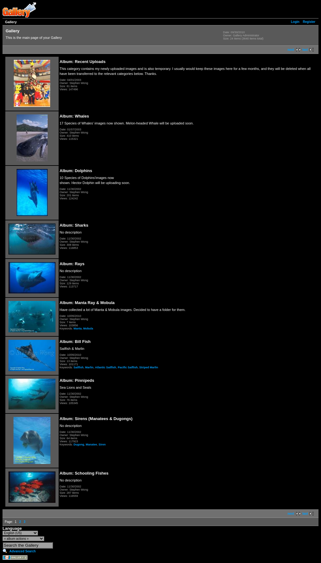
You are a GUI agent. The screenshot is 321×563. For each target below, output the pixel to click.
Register (309, 22)
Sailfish (79, 367)
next (290, 49)
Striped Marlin (148, 367)
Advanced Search (22, 551)
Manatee (91, 444)
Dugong (79, 444)
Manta (78, 328)
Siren (102, 444)
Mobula (88, 328)
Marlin (89, 367)
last (305, 49)
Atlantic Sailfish (105, 367)
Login (295, 22)
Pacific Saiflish (128, 367)
